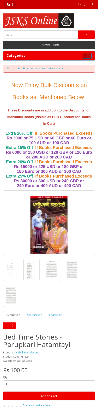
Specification (34, 315)
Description (13, 315)
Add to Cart (49, 396)
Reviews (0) (55, 315)
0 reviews (28, 405)
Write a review (44, 405)
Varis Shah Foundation (25, 352)
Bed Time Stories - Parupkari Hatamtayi (40, 68)
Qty (5, 377)
